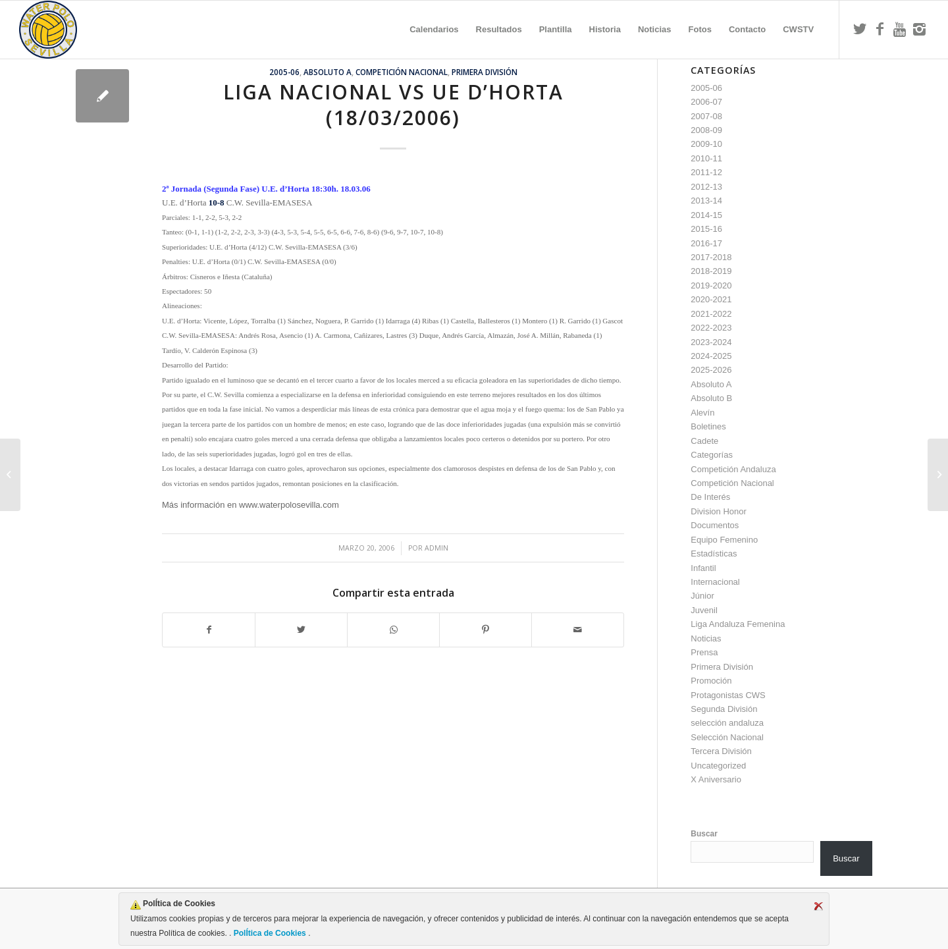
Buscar (704, 833)
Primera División (484, 72)
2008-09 (706, 130)
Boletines (708, 426)
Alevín (702, 413)
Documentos (715, 525)
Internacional (715, 582)
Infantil (703, 568)
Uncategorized (718, 766)
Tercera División (721, 751)
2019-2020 (711, 285)
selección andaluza (727, 723)
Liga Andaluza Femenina (738, 624)
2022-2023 (711, 328)
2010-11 (706, 158)
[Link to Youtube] (899, 29)
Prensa (704, 652)
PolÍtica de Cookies (269, 933)
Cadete (704, 441)
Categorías (712, 455)
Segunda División (724, 709)
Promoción (711, 681)
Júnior (702, 596)
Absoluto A (327, 72)
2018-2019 (711, 271)
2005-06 (284, 72)
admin (436, 548)
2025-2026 (711, 370)
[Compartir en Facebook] (209, 630)
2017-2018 (711, 257)
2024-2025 (711, 356)
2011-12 (706, 172)
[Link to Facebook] (879, 29)
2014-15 (706, 215)
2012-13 (706, 187)
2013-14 (706, 200)
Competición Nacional (402, 72)
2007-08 (706, 116)
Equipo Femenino (724, 540)
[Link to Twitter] (860, 29)
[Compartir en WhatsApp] (393, 630)
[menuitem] (434, 30)
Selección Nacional (727, 737)
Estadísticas (714, 553)
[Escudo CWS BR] (48, 30)
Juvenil (704, 610)
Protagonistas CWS (728, 695)
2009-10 (706, 144)
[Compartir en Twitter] (301, 630)
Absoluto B (711, 398)
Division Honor (719, 511)
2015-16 (706, 229)
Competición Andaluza (733, 469)
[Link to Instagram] (919, 29)
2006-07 (706, 102)
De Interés (710, 497)
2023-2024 (711, 342)
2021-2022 (711, 314)
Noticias (706, 638)
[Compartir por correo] (577, 630)
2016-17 (706, 243)
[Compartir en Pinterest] (485, 630)
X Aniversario (716, 779)
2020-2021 (711, 299)
